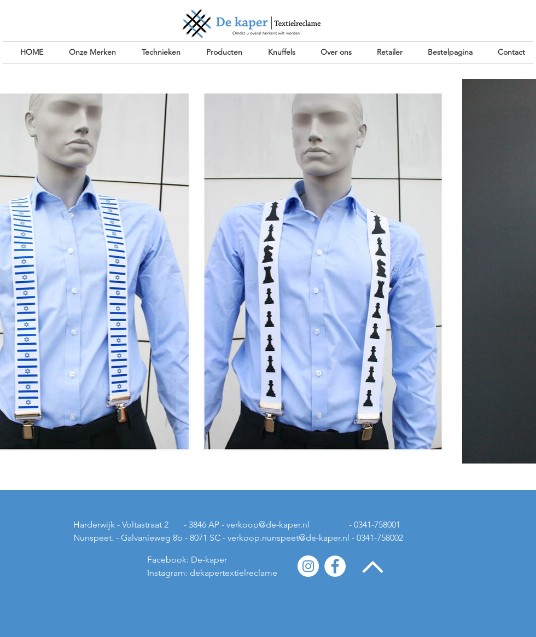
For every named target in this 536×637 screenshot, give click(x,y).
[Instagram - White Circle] (308, 566)
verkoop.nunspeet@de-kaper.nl (288, 537)
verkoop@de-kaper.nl (268, 524)
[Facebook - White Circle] (335, 566)
